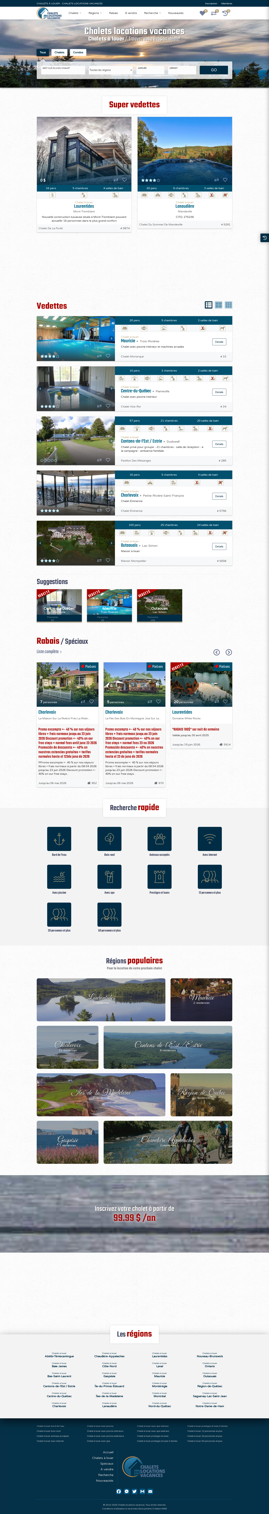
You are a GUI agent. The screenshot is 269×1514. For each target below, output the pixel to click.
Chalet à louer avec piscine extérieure (105, 1436)
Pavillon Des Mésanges (136, 459)
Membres (226, 3)
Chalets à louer (102, 1458)
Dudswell (173, 440)
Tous (43, 52)
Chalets (73, 13)
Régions (94, 13)
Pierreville (162, 389)
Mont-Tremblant (84, 210)
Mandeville (185, 210)
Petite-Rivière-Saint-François (163, 494)
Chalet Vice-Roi (131, 405)
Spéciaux (106, 1463)
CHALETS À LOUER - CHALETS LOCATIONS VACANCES (70, 3)
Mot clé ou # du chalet (56, 66)
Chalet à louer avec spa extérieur (153, 1431)
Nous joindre (144, 1508)
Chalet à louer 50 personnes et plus (204, 1441)
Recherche (151, 13)
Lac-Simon (149, 544)
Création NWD (160, 1508)
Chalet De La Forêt (51, 227)
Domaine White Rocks (186, 716)
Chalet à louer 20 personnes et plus (204, 1436)
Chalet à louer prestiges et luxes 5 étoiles (207, 1426)
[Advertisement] (134, 269)
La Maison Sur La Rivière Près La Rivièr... (64, 716)
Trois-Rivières (149, 339)
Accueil (108, 1452)
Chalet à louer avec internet (50, 1441)
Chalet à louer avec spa (98, 1441)
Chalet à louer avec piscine (100, 1426)
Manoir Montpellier (133, 559)
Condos (78, 52)
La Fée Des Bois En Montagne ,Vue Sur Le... (133, 716)
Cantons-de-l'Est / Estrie (141, 439)
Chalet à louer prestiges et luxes (152, 1436)
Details (219, 340)
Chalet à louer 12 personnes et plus (204, 1431)
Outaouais (129, 543)
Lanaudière (185, 204)
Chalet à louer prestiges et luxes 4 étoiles (157, 1441)
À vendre (131, 13)
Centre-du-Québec (136, 389)
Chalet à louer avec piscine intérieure (105, 1431)
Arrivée (142, 66)
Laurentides (84, 204)
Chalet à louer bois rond (49, 1431)
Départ (174, 66)
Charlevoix (129, 493)
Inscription (211, 3)
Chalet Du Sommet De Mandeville (161, 223)
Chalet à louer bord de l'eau (50, 1426)
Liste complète (48, 650)
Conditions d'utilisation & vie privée (119, 1508)
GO (214, 68)
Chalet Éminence (132, 509)
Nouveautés (176, 13)
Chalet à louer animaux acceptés (53, 1436)
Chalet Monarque (132, 355)
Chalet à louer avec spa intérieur (153, 1426)
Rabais (113, 13)
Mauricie (128, 339)
